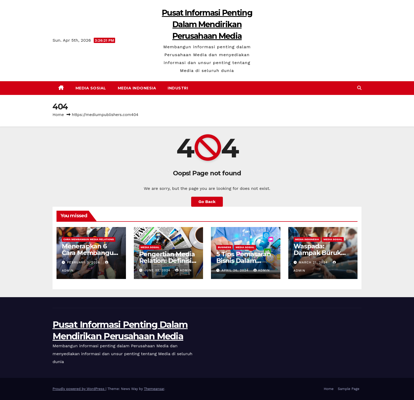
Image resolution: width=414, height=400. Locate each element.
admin (183, 270)
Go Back (207, 201)
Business (224, 247)
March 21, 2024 (314, 262)
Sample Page (348, 389)
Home (58, 114)
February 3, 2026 (84, 262)
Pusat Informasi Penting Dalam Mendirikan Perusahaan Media (207, 24)
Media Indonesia (137, 88)
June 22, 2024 (158, 270)
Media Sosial (91, 88)
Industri (178, 88)
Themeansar (154, 389)
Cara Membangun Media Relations (88, 239)
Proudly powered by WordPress (79, 389)
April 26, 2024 (236, 270)
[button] (359, 87)
